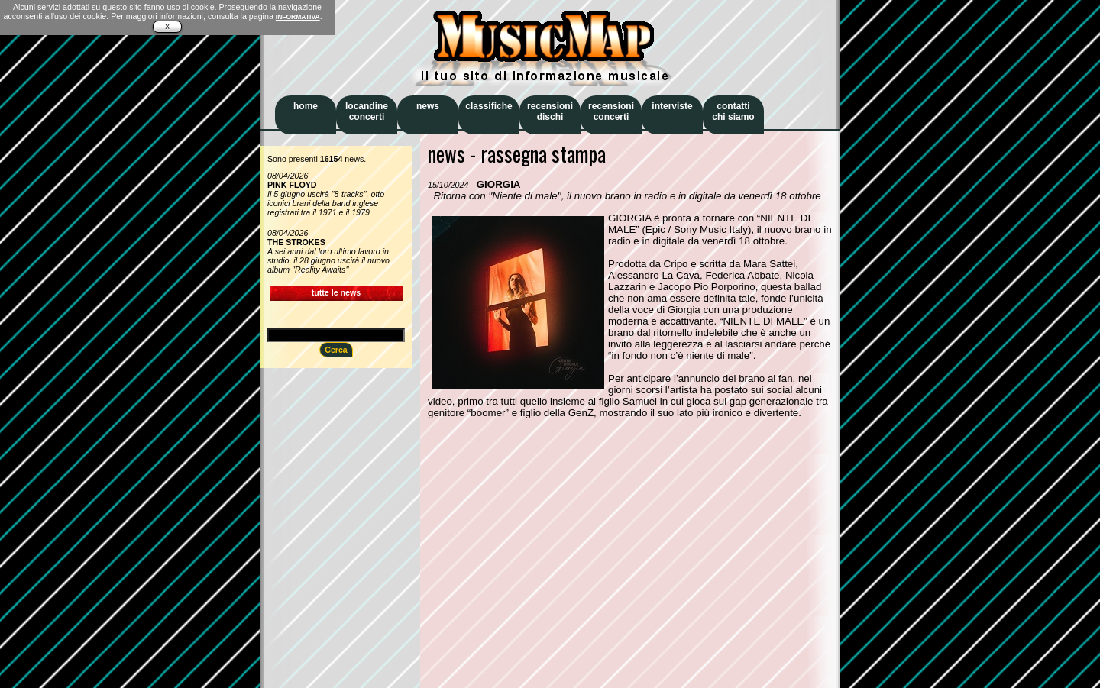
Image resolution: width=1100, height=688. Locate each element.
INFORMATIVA (298, 17)
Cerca (336, 349)
